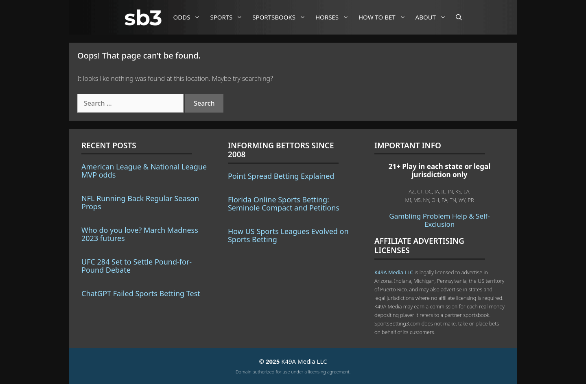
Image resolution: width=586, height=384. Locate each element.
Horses (335, 17)
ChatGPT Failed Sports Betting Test (140, 293)
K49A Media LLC (393, 272)
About (433, 17)
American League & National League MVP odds (144, 171)
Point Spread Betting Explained (281, 176)
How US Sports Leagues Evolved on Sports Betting (288, 235)
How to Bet (385, 17)
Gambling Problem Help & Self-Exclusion (439, 220)
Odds (190, 17)
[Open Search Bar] (459, 17)
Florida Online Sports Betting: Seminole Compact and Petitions (283, 204)
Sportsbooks (282, 17)
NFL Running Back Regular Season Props (140, 202)
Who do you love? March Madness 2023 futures (139, 234)
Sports (229, 17)
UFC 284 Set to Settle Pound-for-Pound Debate (136, 266)
